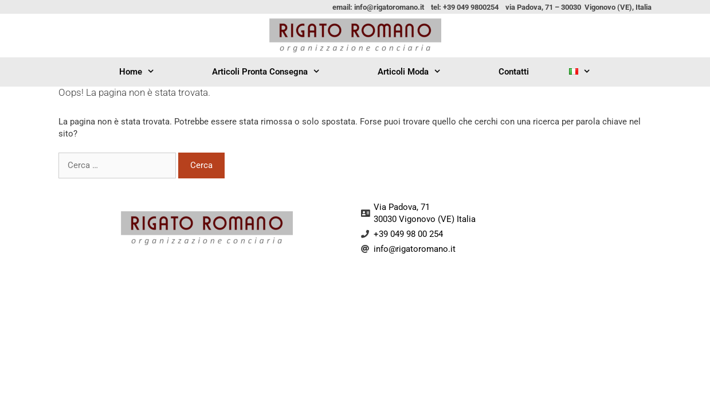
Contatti (514, 72)
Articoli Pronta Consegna (275, 72)
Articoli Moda (418, 72)
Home (145, 72)
